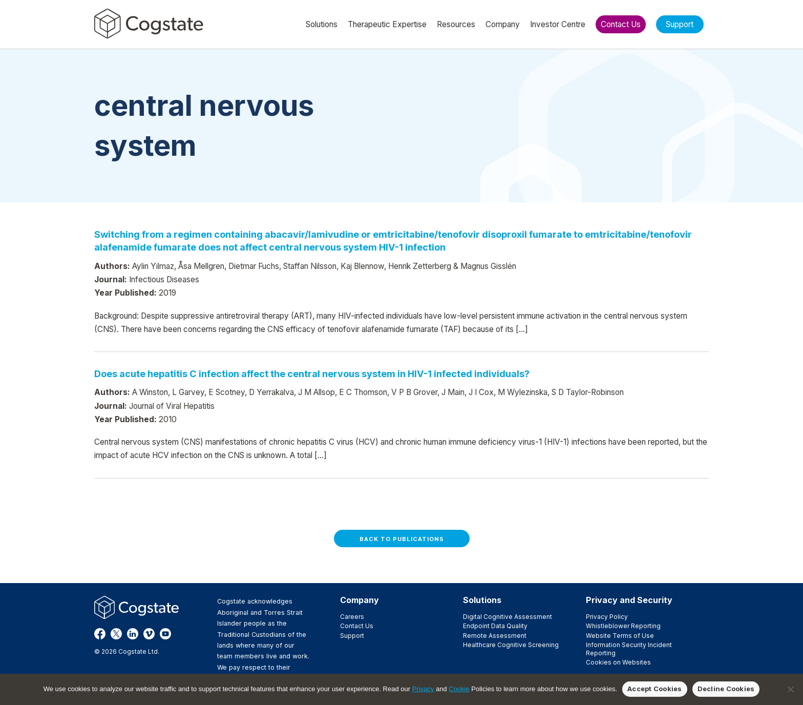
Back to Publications (402, 539)
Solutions (482, 600)
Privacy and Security (629, 600)
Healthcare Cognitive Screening (511, 645)
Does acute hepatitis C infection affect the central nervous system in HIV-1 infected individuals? (312, 373)
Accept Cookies (654, 689)
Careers (352, 616)
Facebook (99, 633)
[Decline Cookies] (790, 689)
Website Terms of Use (620, 635)
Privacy (423, 689)
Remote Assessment (494, 635)
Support (352, 635)
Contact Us (356, 626)
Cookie (459, 689)
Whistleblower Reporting (623, 626)
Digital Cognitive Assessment (507, 616)
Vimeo (149, 633)
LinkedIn (132, 633)
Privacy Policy (607, 616)
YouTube (165, 633)
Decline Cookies (726, 689)
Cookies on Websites (618, 662)
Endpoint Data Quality (495, 626)
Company (359, 600)
